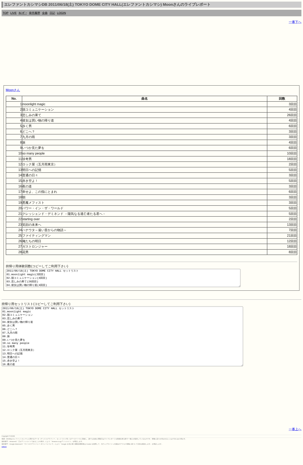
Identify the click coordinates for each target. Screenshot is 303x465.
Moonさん (13, 90)
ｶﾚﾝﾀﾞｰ (23, 12)
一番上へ (295, 444)
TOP (5, 12)
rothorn (4, 462)
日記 (52, 12)
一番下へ (295, 22)
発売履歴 (34, 12)
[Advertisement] (121, 55)
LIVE (13, 12)
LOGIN (61, 12)
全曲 (45, 12)
